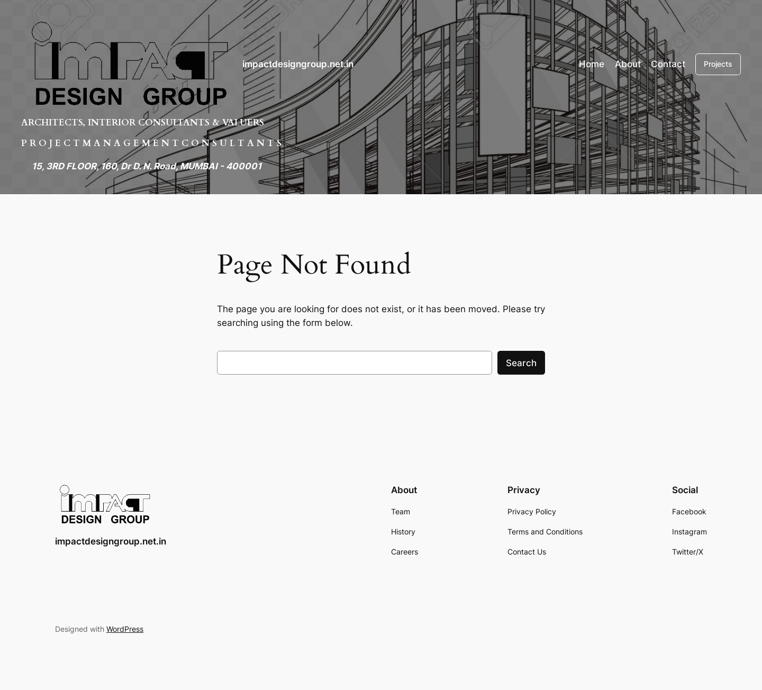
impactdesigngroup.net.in (297, 64)
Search (521, 363)
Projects (718, 63)
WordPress (124, 628)
